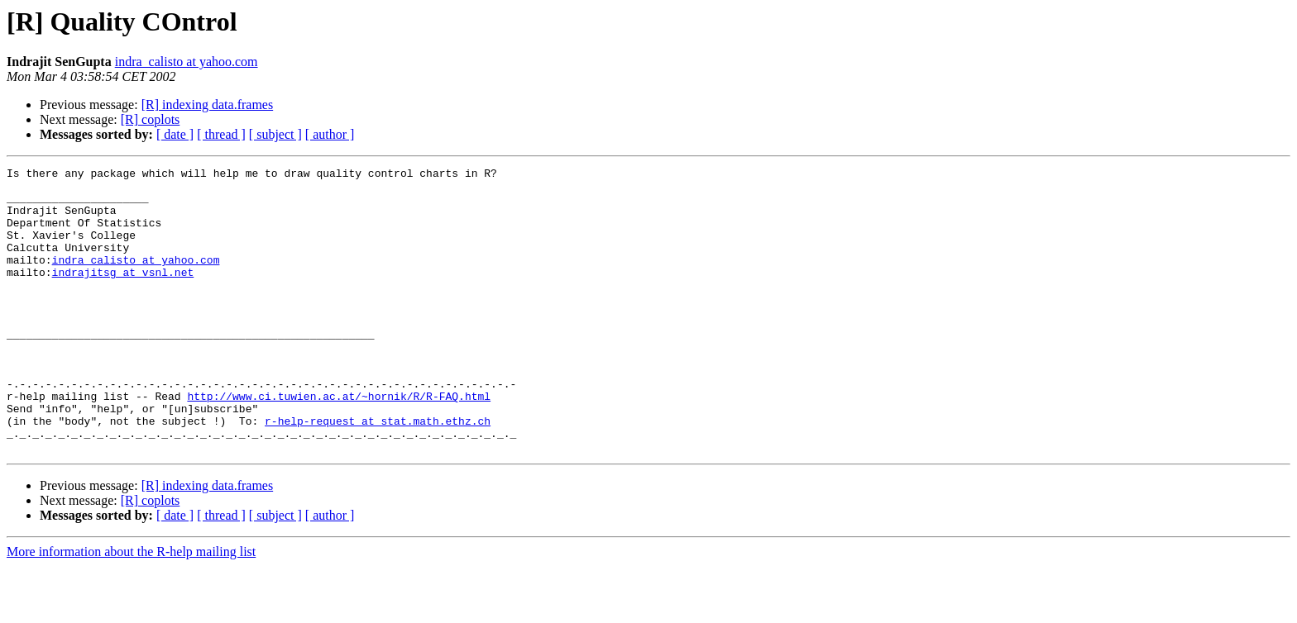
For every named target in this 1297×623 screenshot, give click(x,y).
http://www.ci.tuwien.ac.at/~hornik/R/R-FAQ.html (339, 442)
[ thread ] (221, 134)
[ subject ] (275, 134)
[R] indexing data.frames (207, 104)
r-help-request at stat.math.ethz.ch (378, 472)
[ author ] (330, 134)
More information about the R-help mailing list (131, 609)
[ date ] (175, 134)
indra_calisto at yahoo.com (186, 62)
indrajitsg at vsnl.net (123, 294)
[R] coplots (150, 119)
